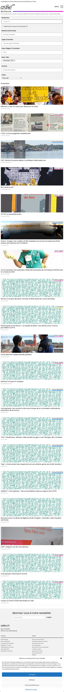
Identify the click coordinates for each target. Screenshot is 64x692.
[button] (61, 658)
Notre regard (4, 639)
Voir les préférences (32, 685)
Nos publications (37, 653)
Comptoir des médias (7, 643)
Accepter (32, 675)
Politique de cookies (31, 689)
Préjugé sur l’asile (6, 645)
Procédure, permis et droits (40, 641)
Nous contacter (5, 629)
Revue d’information (38, 639)
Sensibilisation (5, 649)
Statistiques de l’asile (7, 647)
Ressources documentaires (40, 647)
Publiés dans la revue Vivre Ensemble (16, 26)
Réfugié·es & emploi (6, 651)
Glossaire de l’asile (37, 643)
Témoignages (36, 645)
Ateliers (34, 655)
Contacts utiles (36, 649)
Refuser (32, 680)
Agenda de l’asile (37, 651)
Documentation (5, 641)
